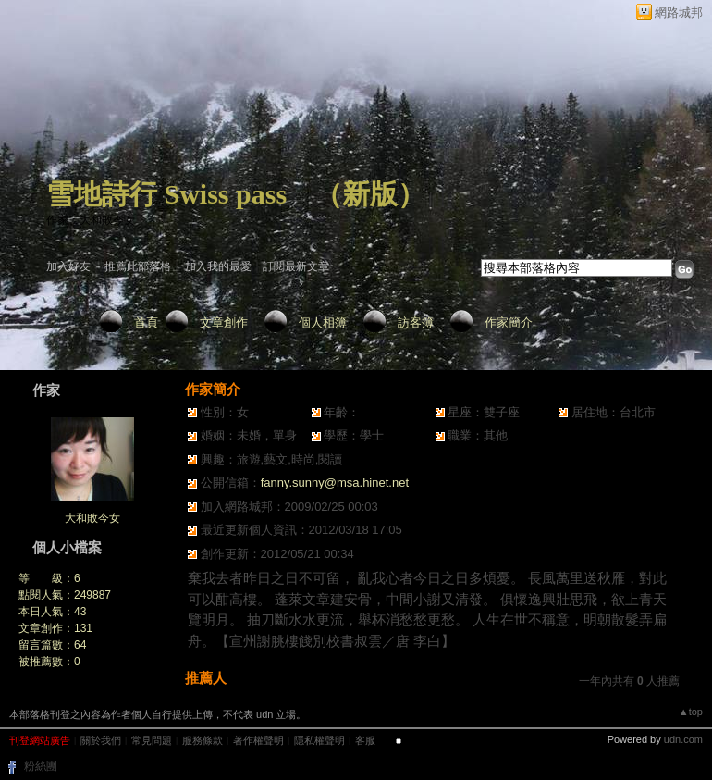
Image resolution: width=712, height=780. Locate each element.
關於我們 (100, 740)
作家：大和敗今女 (90, 220)
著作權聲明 (258, 740)
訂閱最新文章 (296, 266)
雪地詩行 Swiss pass (166, 194)
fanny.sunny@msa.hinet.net (335, 482)
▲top (691, 711)
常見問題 (151, 740)
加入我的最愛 (218, 266)
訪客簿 (416, 322)
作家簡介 (509, 322)
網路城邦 (679, 12)
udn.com (683, 739)
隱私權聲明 (319, 740)
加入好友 (68, 266)
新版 (370, 194)
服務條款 (202, 740)
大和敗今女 (92, 518)
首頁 (146, 322)
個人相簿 (323, 322)
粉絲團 (40, 766)
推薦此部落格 (137, 266)
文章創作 (224, 322)
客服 (365, 740)
